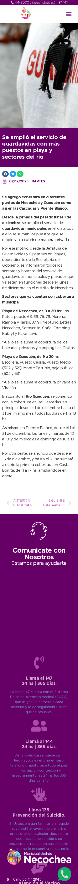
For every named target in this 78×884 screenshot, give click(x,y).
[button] (68, 14)
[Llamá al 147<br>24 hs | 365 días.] (39, 775)
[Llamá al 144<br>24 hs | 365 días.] (39, 838)
